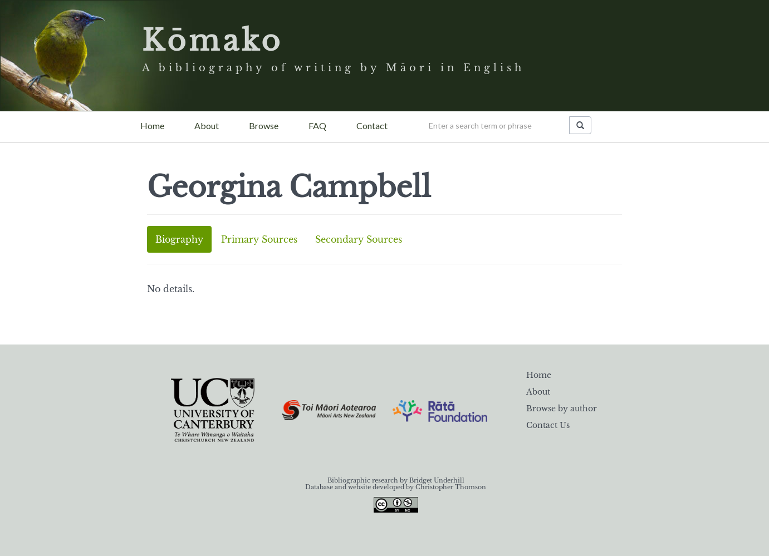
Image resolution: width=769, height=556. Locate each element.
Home (152, 125)
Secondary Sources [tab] (358, 239)
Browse (263, 125)
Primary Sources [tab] (259, 239)
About (206, 125)
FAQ (317, 125)
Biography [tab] (179, 239)
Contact (372, 125)
